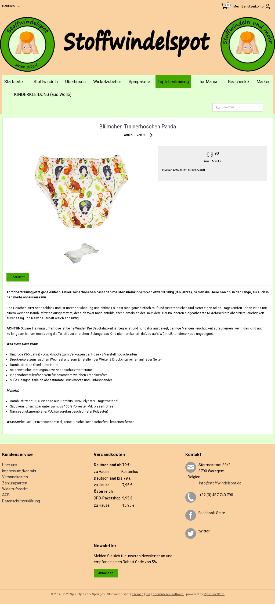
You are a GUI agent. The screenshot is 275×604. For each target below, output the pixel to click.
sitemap (137, 594)
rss (148, 594)
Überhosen (75, 81)
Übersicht (17, 277)
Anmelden (105, 573)
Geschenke (238, 81)
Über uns (9, 465)
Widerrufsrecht (15, 489)
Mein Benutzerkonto (252, 6)
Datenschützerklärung (21, 501)
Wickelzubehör (107, 81)
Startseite (13, 81)
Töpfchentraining (173, 81)
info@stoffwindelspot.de (213, 483)
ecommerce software (168, 594)
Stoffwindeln (46, 81)
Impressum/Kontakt (19, 471)
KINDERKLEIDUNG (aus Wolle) (42, 94)
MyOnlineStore (214, 594)
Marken (263, 81)
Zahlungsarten (14, 483)
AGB (6, 495)
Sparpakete (139, 81)
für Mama (208, 81)
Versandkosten (15, 477)
